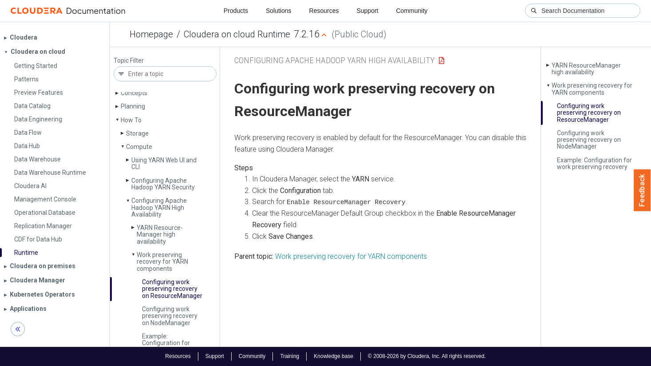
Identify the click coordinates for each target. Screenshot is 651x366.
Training (289, 356)
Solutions (279, 10)
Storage (137, 133)
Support (367, 10)
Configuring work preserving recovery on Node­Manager (169, 316)
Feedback (642, 190)
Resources (324, 10)
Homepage (151, 34)
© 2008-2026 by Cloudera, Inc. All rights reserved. (427, 356)
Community (412, 10)
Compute (139, 146)
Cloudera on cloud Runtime (237, 34)
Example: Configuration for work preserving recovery (166, 346)
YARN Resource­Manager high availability (160, 234)
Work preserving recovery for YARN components (162, 261)
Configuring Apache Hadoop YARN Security (163, 184)
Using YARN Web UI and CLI (164, 163)
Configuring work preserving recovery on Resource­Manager (172, 288)
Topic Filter (129, 60)
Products (236, 10)
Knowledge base (333, 356)
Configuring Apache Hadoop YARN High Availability (159, 207)
